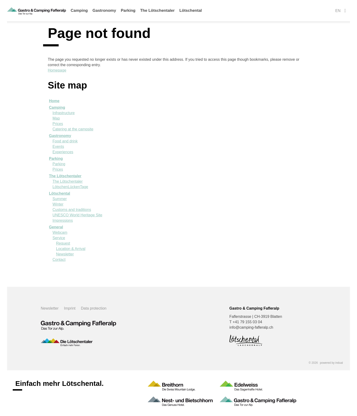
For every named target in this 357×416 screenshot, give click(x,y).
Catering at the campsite (73, 129)
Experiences (63, 152)
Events (58, 147)
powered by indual (331, 362)
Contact (59, 260)
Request (63, 243)
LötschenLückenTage (70, 187)
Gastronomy (60, 136)
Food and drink (65, 141)
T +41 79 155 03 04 (245, 322)
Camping (57, 107)
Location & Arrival (70, 249)
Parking (56, 159)
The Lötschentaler (65, 176)
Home (54, 101)
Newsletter (65, 254)
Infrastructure (64, 113)
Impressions (63, 220)
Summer (60, 199)
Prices (58, 124)
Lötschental (59, 193)
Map (56, 118)
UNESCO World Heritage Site (77, 215)
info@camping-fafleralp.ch (251, 327)
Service (59, 238)
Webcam (60, 232)
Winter (58, 204)
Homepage (57, 70)
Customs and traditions (72, 210)
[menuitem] (79, 13)
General (56, 227)
